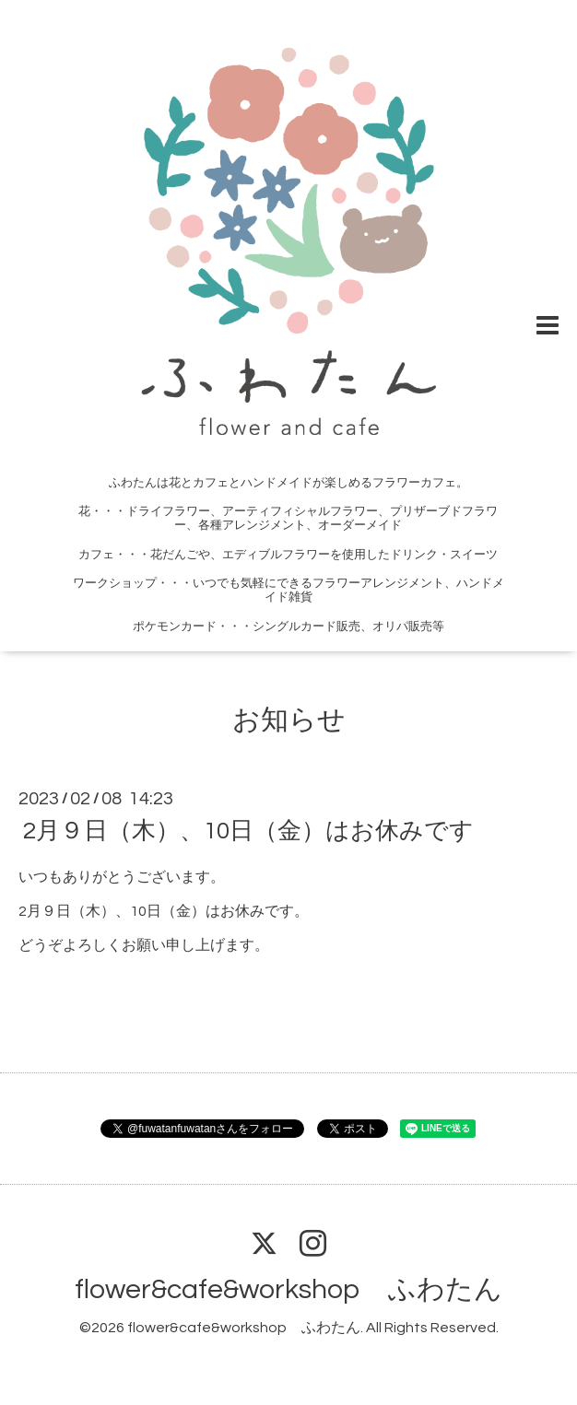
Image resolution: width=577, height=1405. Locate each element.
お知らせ (289, 720)
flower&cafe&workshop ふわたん (288, 1289)
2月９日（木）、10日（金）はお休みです (248, 831)
